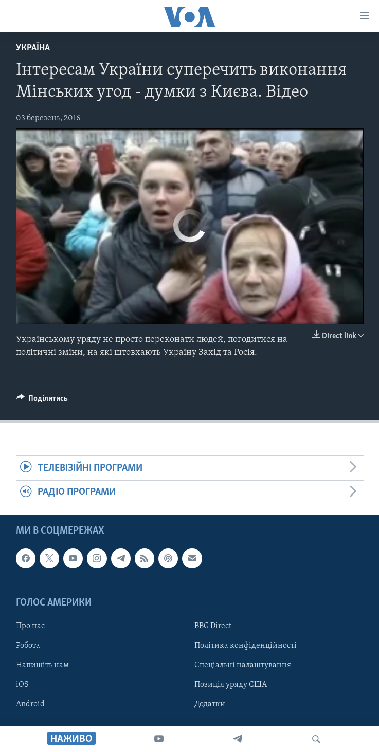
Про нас (30, 626)
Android (30, 704)
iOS (22, 685)
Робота (28, 645)
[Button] (42, 401)
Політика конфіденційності (245, 645)
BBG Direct (212, 626)
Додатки (209, 704)
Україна (33, 48)
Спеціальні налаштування (242, 665)
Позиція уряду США (230, 685)
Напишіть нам (42, 665)
